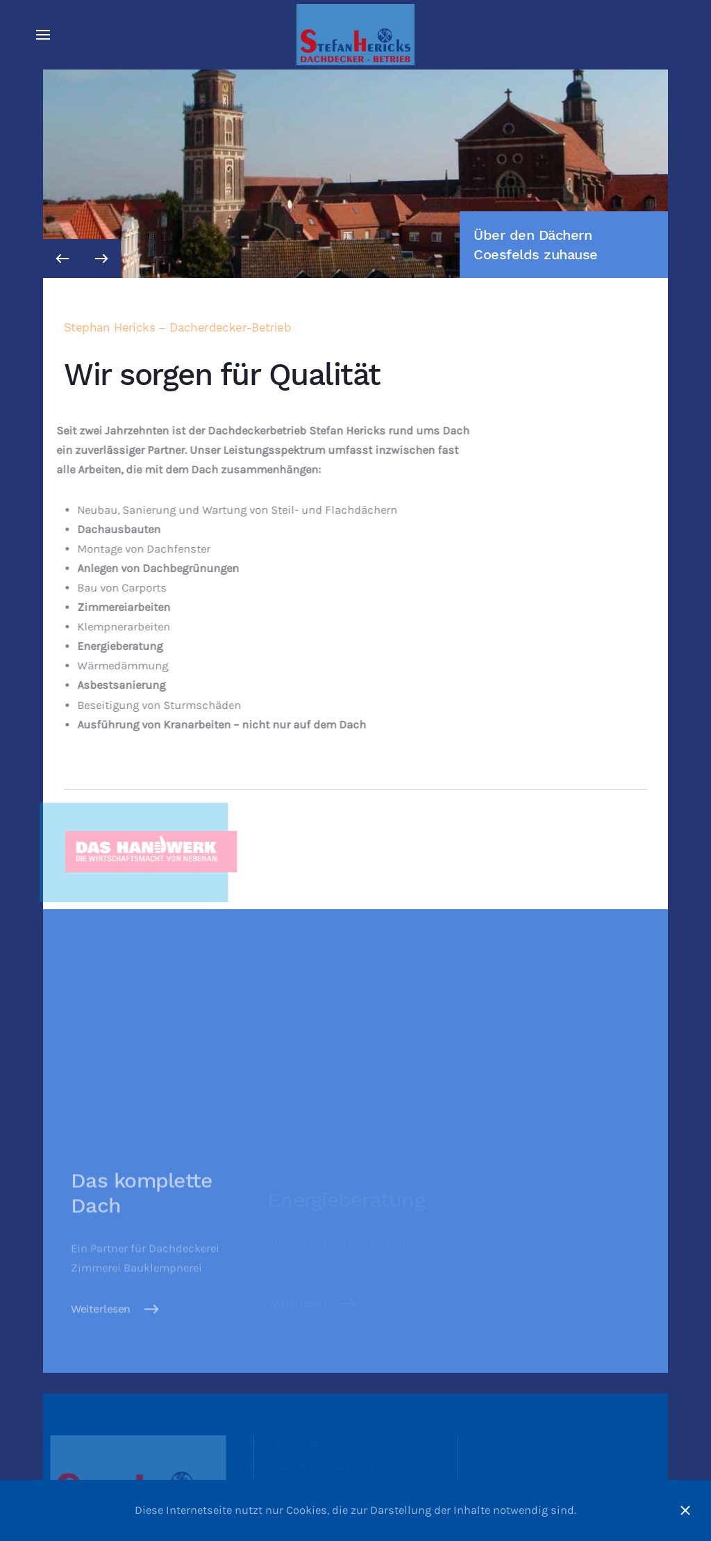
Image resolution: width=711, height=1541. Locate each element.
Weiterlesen (101, 1319)
